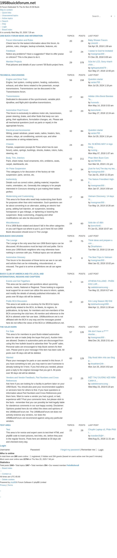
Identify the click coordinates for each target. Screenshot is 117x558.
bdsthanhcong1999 (100, 304)
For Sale (10, 331)
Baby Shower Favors (97, 40)
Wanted (9, 357)
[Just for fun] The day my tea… (102, 168)
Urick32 (94, 43)
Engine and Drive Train (16, 79)
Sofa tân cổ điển (95, 222)
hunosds (95, 102)
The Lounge (11, 240)
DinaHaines (96, 246)
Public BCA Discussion (16, 301)
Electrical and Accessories (18, 130)
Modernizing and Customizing (19, 196)
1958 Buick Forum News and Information (21, 36)
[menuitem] (9, 15)
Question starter (95, 79)
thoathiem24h (97, 364)
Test (8, 429)
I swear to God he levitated (100, 51)
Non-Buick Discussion (11, 236)
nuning (94, 150)
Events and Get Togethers (18, 281)
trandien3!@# (97, 436)
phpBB (13, 482)
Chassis (10, 144)
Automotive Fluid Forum (17, 110)
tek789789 (96, 161)
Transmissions (12, 96)
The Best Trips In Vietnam (100, 257)
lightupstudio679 (98, 68)
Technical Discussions (12, 75)
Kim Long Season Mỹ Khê (100, 301)
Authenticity (11, 179)
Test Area (5, 425)
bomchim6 (95, 110)
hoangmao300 (97, 54)
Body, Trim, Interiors (15, 158)
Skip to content (6, 10)
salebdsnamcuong (99, 287)
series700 (95, 82)
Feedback (10, 51)
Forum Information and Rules (19, 40)
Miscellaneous (12, 222)
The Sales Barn (8, 327)
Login (3, 445)
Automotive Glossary (15, 257)
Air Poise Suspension (16, 168)
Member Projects (14, 61)
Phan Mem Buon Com (98, 158)
